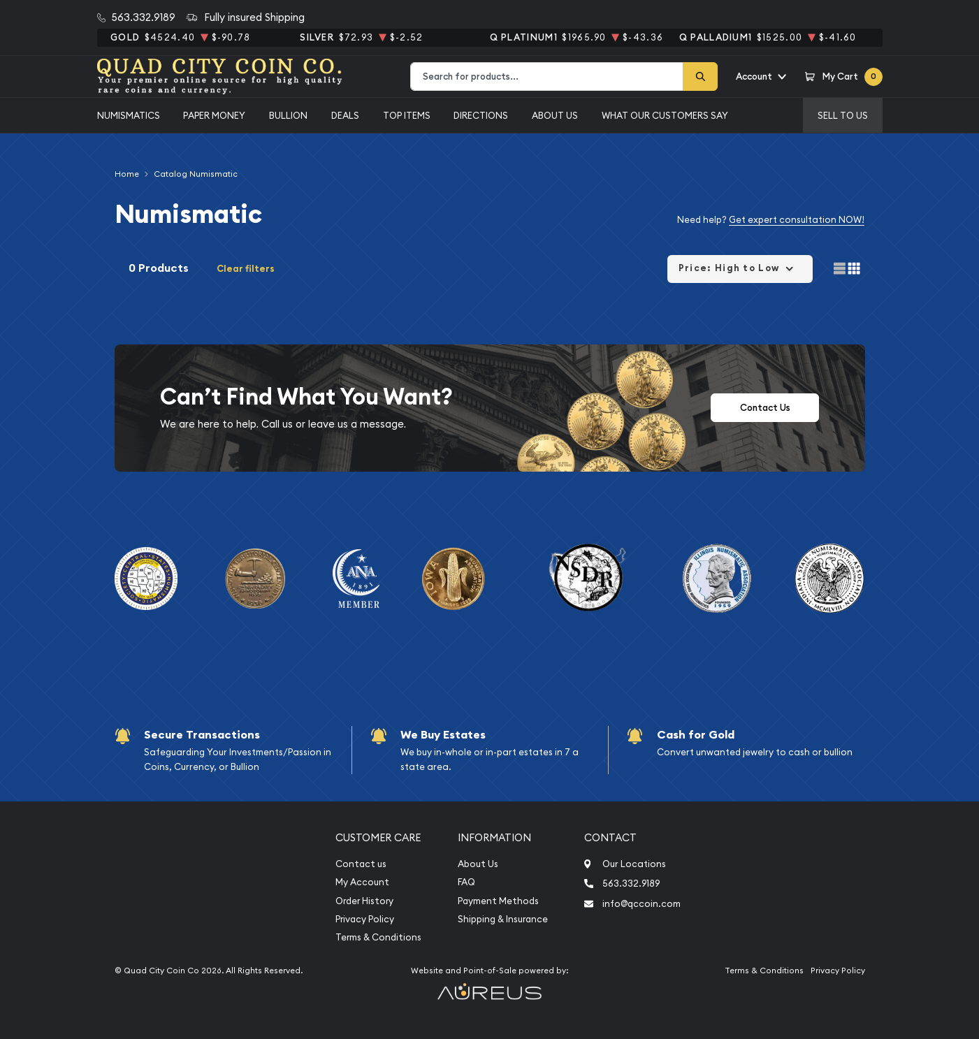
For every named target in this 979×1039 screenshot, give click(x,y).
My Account (362, 882)
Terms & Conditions (378, 937)
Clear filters (246, 269)
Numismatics (128, 115)
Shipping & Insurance (503, 919)
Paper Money (214, 115)
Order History (364, 901)
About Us (555, 115)
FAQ (466, 882)
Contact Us (765, 408)
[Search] (700, 76)
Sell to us (843, 115)
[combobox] (546, 76)
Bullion (288, 115)
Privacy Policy (364, 919)
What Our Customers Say (665, 115)
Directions (481, 115)
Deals (345, 115)
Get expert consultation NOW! (796, 219)
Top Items (406, 115)
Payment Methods (498, 901)
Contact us (360, 864)
